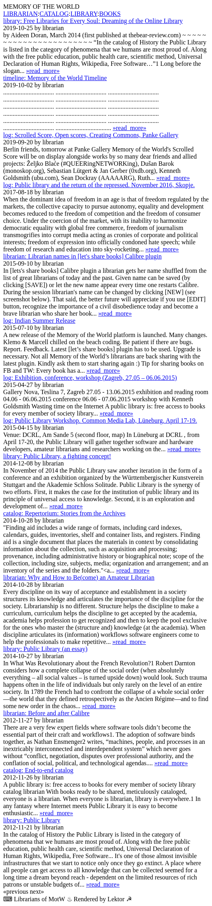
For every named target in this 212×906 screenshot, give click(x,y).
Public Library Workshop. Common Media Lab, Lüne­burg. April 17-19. (100, 420)
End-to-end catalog (38, 770)
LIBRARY (83, 13)
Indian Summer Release (39, 320)
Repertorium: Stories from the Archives (64, 513)
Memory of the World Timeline (55, 78)
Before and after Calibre (46, 713)
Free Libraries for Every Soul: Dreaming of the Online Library (93, 20)
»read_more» (43, 70)
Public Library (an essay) (45, 649)
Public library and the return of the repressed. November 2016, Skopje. (99, 185)
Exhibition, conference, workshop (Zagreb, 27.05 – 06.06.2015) (90, 377)
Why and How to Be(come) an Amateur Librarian (78, 577)
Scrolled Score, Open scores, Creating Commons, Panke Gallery (90, 135)
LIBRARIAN (20, 13)
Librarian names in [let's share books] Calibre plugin (82, 256)
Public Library (31, 820)
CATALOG (54, 13)
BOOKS (110, 13)
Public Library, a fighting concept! (57, 456)
